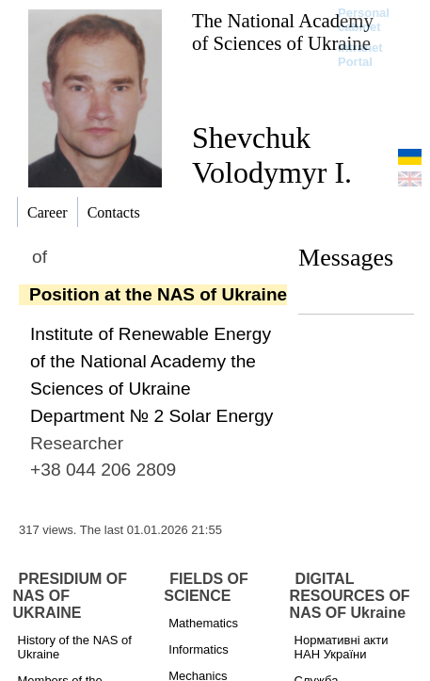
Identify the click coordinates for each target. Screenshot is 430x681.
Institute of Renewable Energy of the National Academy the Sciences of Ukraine (150, 361)
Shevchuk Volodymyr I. (272, 155)
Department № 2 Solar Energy (151, 416)
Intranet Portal (360, 55)
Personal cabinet (364, 20)
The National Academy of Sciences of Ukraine (283, 31)
